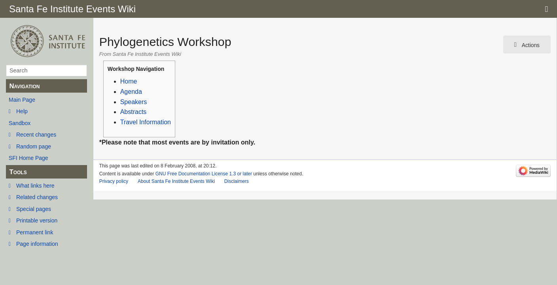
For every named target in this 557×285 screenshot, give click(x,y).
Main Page (22, 100)
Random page (33, 146)
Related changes (37, 197)
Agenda (131, 91)
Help (22, 111)
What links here (35, 185)
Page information (37, 244)
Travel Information (145, 122)
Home (128, 81)
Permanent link (34, 232)
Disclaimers (236, 181)
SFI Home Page (28, 158)
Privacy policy (113, 181)
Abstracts (133, 111)
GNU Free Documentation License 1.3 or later (203, 174)
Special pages (33, 209)
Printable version (36, 220)
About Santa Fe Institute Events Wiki (176, 181)
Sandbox (19, 123)
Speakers (133, 102)
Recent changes (36, 134)
